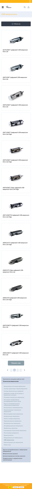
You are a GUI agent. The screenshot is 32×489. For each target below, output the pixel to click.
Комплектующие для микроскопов (13, 442)
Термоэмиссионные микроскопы (12, 421)
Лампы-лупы (7, 444)
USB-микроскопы (9, 440)
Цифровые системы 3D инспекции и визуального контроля (14, 394)
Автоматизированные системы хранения (14, 456)
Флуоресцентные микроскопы (12, 423)
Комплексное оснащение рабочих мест (13, 379)
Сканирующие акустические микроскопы (15, 430)
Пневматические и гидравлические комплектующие (12, 459)
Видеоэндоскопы (8, 435)
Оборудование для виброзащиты (13, 437)
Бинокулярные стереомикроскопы (13, 407)
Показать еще (16, 363)
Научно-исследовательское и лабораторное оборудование (15, 450)
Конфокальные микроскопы (11, 416)
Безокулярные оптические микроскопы (14, 386)
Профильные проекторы (10, 428)
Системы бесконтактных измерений (13, 391)
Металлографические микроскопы (13, 414)
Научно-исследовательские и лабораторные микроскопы (12, 404)
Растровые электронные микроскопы (14, 397)
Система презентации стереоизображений (15, 388)
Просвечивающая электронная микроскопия (12, 410)
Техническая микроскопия (11, 381)
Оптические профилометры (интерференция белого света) (12, 400)
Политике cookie (23, 485)
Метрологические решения (10, 453)
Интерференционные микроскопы (13, 425)
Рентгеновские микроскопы (11, 433)
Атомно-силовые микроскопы (12, 418)
